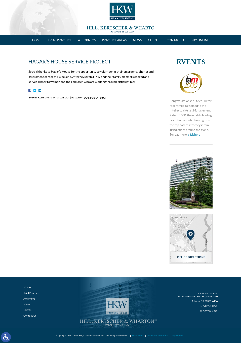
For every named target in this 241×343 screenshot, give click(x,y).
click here (194, 135)
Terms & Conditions (157, 335)
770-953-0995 (210, 305)
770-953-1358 (210, 310)
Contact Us (176, 40)
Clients (154, 40)
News (137, 40)
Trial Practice (60, 40)
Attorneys (87, 40)
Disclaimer (137, 335)
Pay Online (200, 40)
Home (36, 40)
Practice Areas (114, 40)
